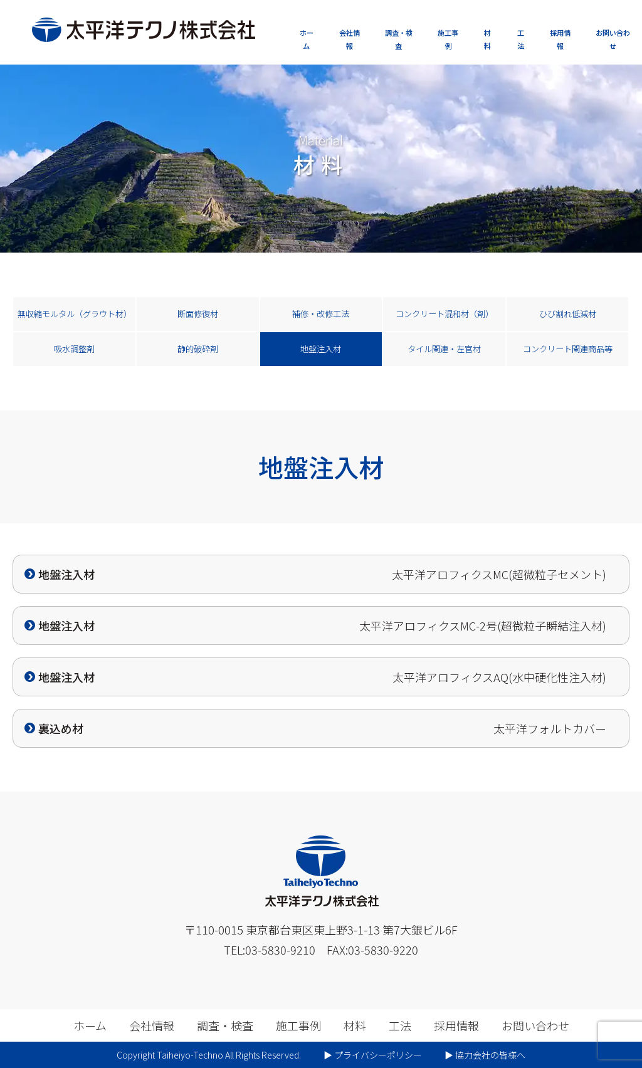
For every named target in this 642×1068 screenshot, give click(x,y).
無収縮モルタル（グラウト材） (75, 314)
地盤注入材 (320, 349)
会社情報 (349, 39)
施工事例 (448, 39)
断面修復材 (197, 314)
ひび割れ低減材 (567, 314)
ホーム (306, 39)
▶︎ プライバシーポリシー (373, 1055)
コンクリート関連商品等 (568, 349)
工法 (520, 39)
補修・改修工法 (320, 314)
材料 (487, 39)
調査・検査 (399, 39)
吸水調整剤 (74, 349)
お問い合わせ (613, 39)
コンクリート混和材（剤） (444, 314)
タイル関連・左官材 (444, 349)
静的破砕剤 (197, 349)
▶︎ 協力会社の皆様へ (485, 1055)
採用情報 (560, 39)
